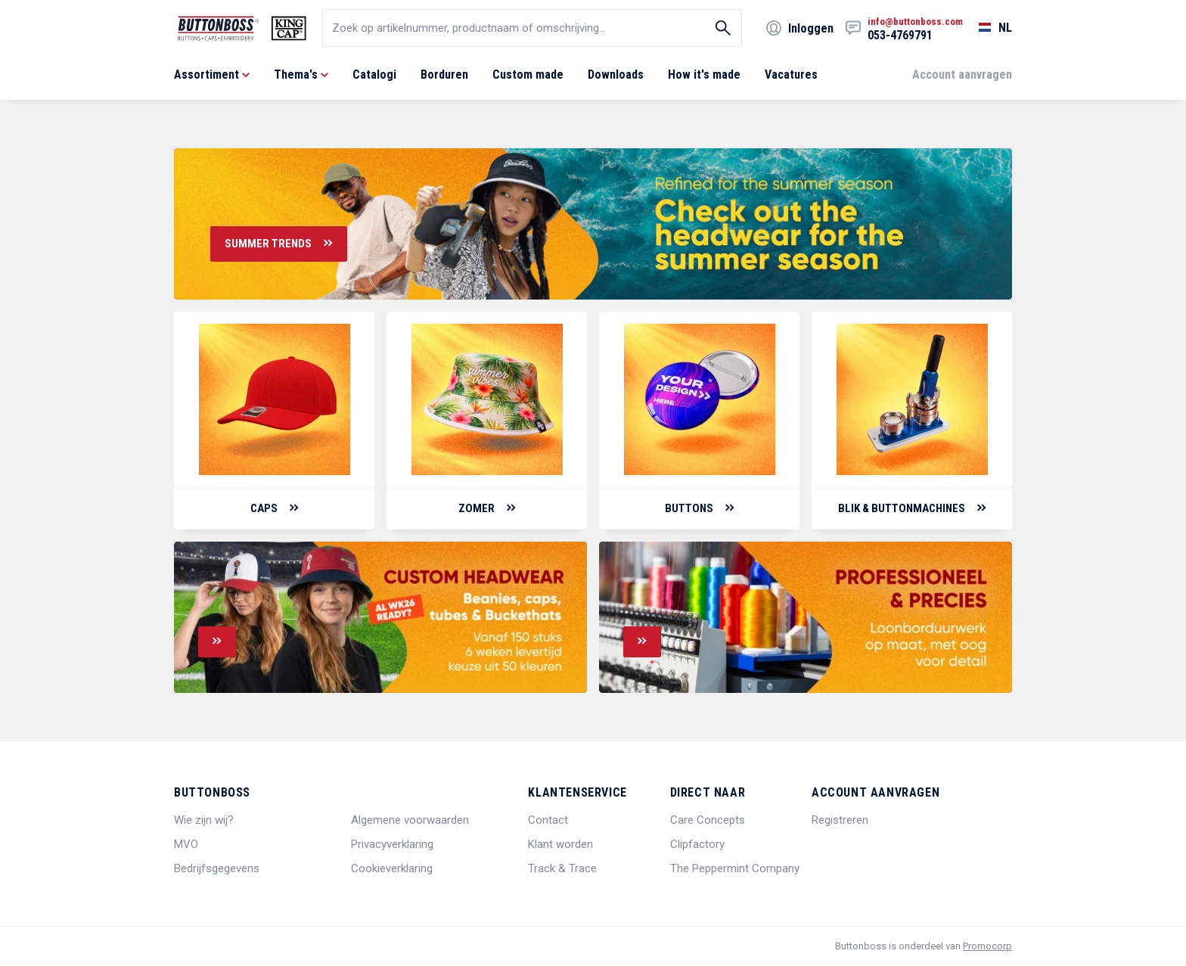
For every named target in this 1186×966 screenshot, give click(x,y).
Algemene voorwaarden (410, 820)
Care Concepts (707, 820)
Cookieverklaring (392, 868)
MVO (186, 844)
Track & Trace (562, 868)
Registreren (840, 820)
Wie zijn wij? (204, 820)
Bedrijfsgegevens (216, 868)
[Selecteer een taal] (987, 28)
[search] (532, 28)
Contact (548, 820)
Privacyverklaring (392, 844)
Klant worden (560, 844)
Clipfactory (697, 844)
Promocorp (987, 946)
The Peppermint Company (734, 868)
